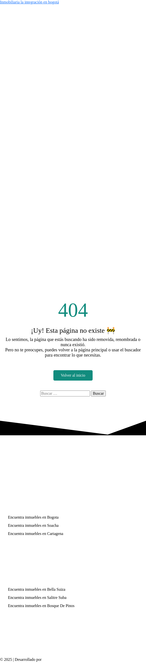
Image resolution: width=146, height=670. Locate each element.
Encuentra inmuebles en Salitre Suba (37, 597)
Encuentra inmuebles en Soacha (33, 525)
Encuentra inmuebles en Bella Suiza (36, 589)
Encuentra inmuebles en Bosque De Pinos (41, 606)
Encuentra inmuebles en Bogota (33, 517)
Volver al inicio (73, 375)
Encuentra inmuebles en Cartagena (35, 533)
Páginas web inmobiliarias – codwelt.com (75, 659)
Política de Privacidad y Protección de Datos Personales (44, 663)
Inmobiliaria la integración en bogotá (29, 2)
